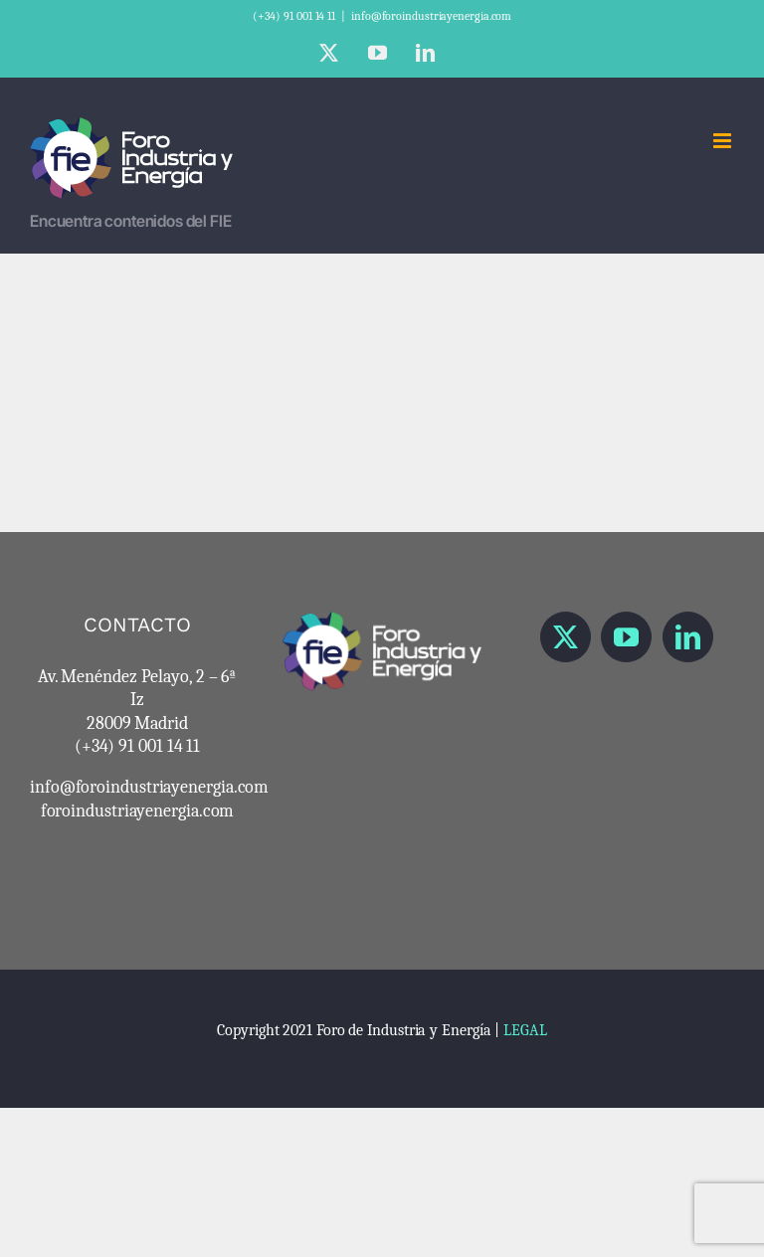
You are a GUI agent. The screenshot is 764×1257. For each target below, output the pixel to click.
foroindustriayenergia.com (138, 811)
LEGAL (525, 1030)
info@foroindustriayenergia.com (431, 16)
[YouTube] (626, 637)
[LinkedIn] (688, 637)
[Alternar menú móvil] (723, 140)
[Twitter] (565, 637)
